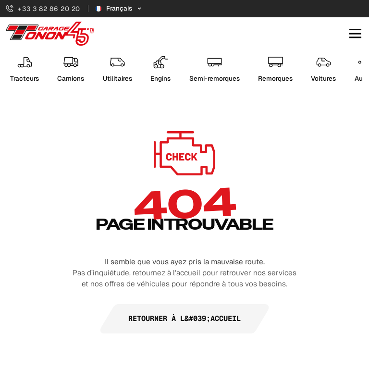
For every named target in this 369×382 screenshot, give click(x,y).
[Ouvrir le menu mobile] (355, 33)
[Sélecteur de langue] (119, 8)
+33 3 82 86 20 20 (43, 8)
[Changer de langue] (119, 8)
